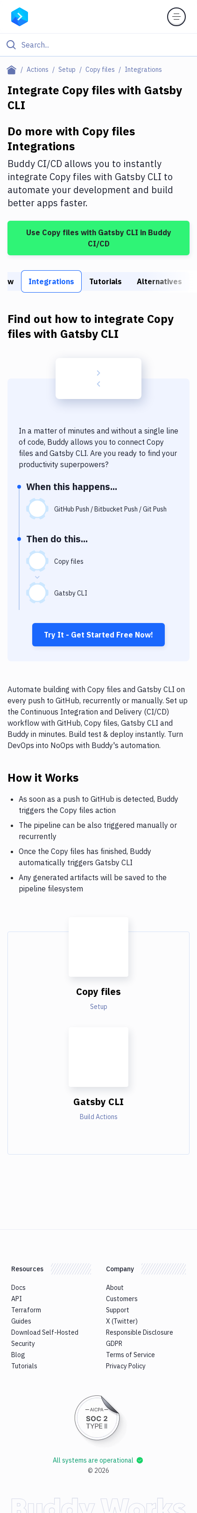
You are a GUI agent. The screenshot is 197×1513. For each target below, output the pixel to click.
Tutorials (105, 281)
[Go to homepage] (19, 16)
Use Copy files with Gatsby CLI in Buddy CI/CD (98, 238)
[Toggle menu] (176, 16)
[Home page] (13, 69)
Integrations (51, 281)
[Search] (105, 44)
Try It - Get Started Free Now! (98, 634)
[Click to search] (98, 45)
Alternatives (159, 281)
